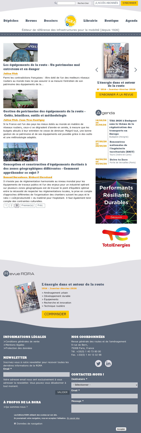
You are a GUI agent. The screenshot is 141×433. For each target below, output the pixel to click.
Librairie (90, 21)
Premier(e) (27, 206)
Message (77, 401)
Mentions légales (15, 345)
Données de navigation (29, 424)
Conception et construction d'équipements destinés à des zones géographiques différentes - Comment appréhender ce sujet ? (45, 169)
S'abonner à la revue (116, 94)
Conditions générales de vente (23, 342)
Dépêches (10, 21)
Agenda (131, 21)
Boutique (112, 21)
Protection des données (19, 348)
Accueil (70, 20)
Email (7, 369)
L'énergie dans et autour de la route (116, 84)
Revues (31, 21)
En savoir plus (73, 418)
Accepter (121, 429)
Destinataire (79, 379)
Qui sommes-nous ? (17, 407)
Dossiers (51, 21)
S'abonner (129, 3)
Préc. (41, 206)
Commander (55, 314)
